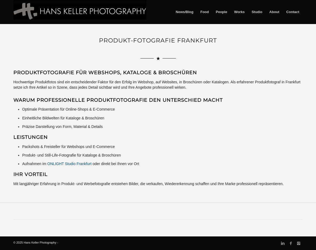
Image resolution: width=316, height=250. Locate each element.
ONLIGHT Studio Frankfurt (69, 164)
